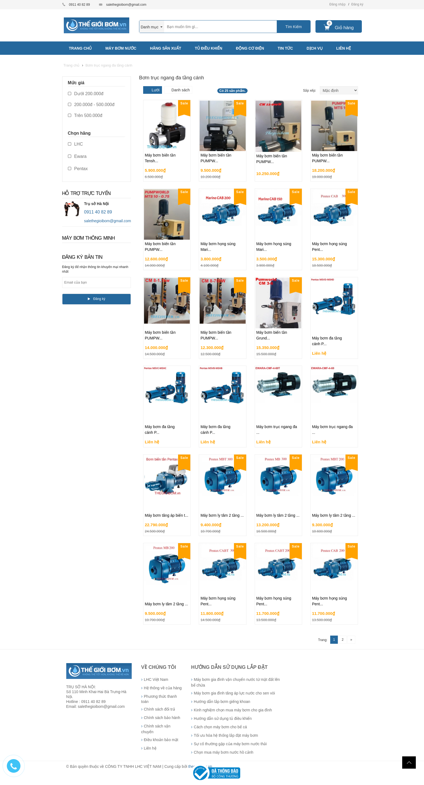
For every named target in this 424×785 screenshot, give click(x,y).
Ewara (77, 156)
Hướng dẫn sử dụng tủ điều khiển (223, 718)
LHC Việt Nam (156, 679)
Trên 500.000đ (85, 115)
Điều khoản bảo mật (161, 740)
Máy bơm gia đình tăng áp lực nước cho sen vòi (234, 693)
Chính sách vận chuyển (156, 729)
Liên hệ (150, 748)
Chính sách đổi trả (159, 709)
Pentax (78, 168)
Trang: (322, 640)
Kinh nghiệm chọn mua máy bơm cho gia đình (233, 710)
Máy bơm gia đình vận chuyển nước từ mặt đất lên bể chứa (235, 682)
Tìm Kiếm (293, 27)
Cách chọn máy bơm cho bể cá (220, 727)
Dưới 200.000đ (86, 93)
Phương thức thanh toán (159, 699)
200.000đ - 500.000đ (91, 104)
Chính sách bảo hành (162, 717)
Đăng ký (357, 4)
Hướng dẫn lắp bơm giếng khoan (222, 701)
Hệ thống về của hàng (163, 688)
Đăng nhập (337, 4)
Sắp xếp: (310, 90)
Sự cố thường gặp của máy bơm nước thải (230, 744)
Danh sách (181, 90)
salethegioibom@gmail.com (126, 5)
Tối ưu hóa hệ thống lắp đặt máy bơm (226, 735)
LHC (75, 144)
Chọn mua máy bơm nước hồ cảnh (223, 752)
